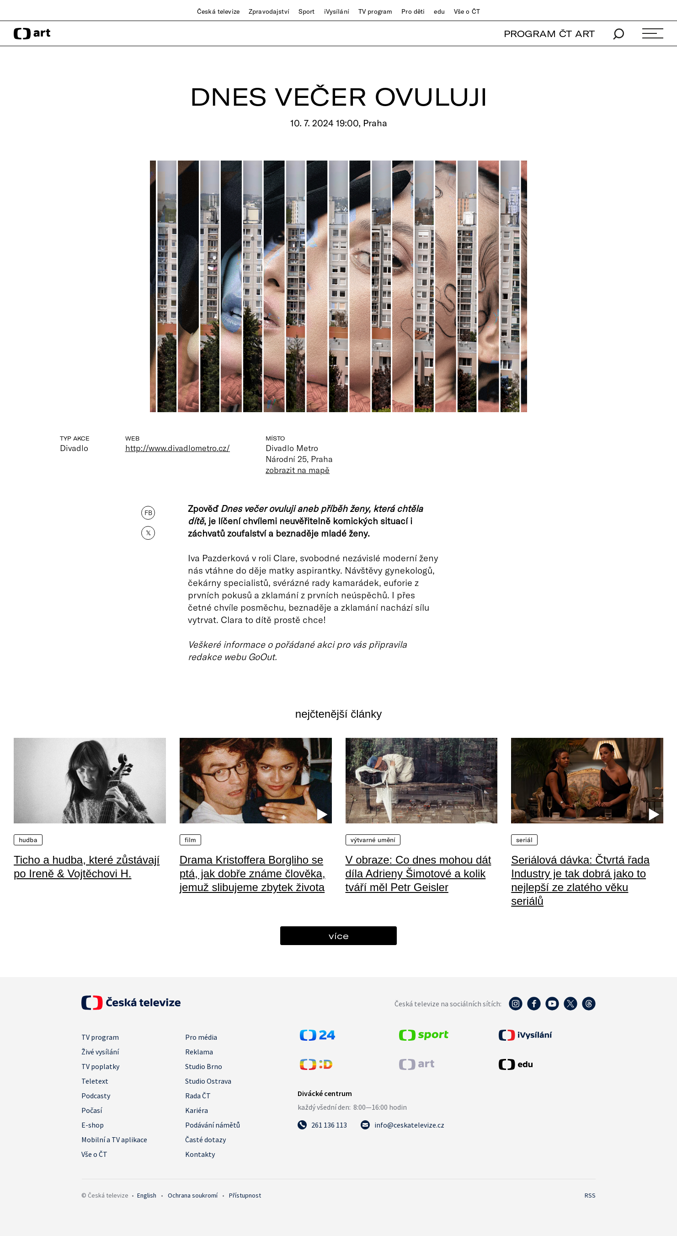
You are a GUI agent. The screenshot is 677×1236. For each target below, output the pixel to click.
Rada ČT (198, 1095)
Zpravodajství (269, 11)
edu (439, 11)
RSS (590, 1195)
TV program (375, 11)
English (146, 1195)
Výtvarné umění (373, 840)
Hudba (28, 840)
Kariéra (196, 1110)
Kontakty (200, 1154)
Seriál (524, 840)
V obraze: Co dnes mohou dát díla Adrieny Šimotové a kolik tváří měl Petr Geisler (418, 873)
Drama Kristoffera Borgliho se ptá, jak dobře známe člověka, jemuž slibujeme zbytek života (252, 873)
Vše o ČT (467, 11)
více (339, 935)
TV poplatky (100, 1066)
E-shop (92, 1124)
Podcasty (95, 1095)
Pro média (201, 1037)
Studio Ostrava (208, 1081)
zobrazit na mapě (298, 470)
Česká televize (218, 11)
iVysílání (336, 11)
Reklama (199, 1051)
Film (191, 840)
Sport (307, 11)
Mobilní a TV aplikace (114, 1139)
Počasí (91, 1110)
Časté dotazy (205, 1139)
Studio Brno (203, 1066)
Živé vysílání (100, 1051)
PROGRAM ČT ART (549, 33)
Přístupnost (245, 1195)
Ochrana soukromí (193, 1195)
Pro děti (413, 11)
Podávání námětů (212, 1124)
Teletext (94, 1081)
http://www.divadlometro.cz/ (177, 448)
